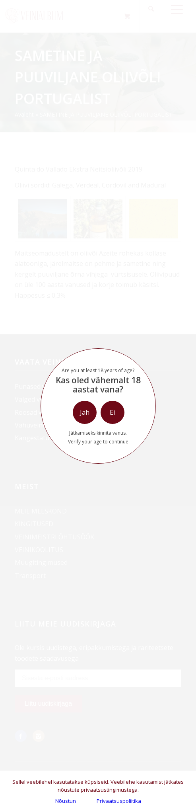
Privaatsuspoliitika (119, 800)
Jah (84, 412)
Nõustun (65, 800)
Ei (112, 412)
